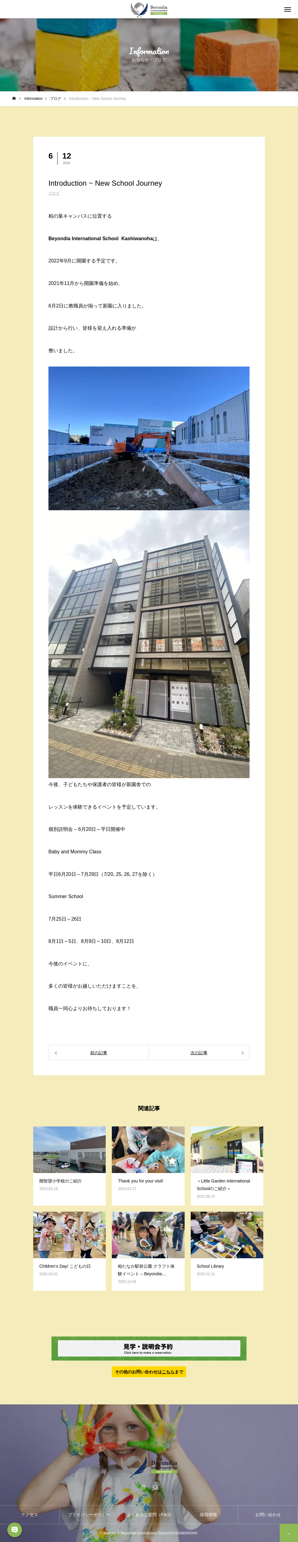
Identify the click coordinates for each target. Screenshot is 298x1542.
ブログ (53, 193)
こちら (168, 1371)
